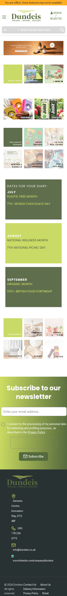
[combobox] (33, 29)
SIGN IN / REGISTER (56, 16)
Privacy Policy (36, 432)
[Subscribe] (33, 456)
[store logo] (26, 16)
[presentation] (33, 442)
